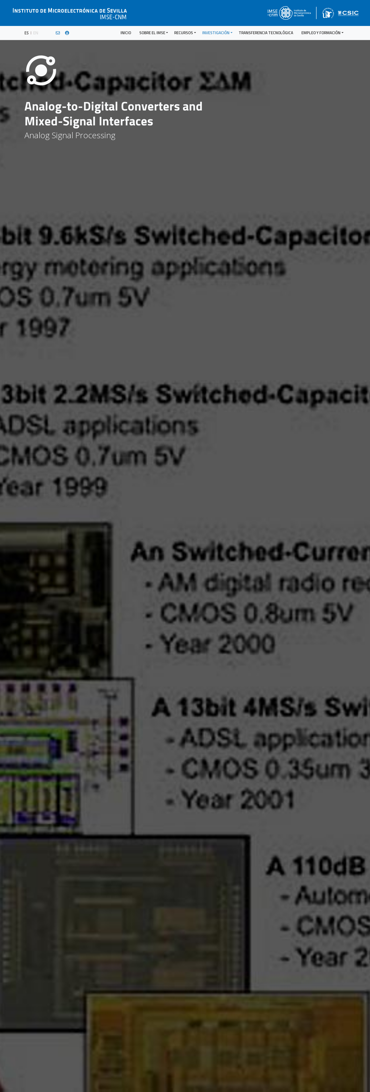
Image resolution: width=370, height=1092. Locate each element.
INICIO (126, 33)
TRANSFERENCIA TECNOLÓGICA (266, 33)
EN (35, 32)
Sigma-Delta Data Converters (305, 140)
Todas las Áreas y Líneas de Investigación (314, 150)
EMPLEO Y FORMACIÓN (320, 33)
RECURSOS (183, 33)
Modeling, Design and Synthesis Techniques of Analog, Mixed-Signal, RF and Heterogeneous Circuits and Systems (318, 110)
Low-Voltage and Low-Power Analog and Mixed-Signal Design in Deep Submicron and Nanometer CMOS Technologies (320, 128)
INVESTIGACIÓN (215, 33)
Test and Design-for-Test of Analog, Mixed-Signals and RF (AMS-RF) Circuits (315, 95)
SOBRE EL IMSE (152, 33)
